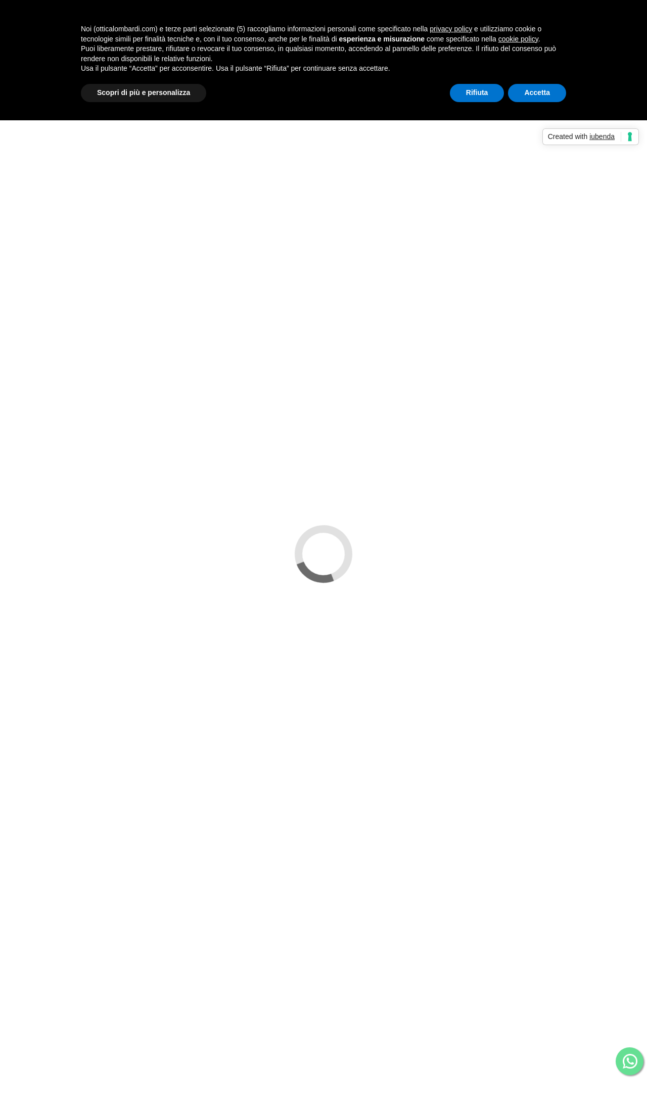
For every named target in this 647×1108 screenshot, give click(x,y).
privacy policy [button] (451, 29)
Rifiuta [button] (477, 92)
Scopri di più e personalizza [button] (143, 92)
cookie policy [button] (518, 39)
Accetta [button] (537, 92)
